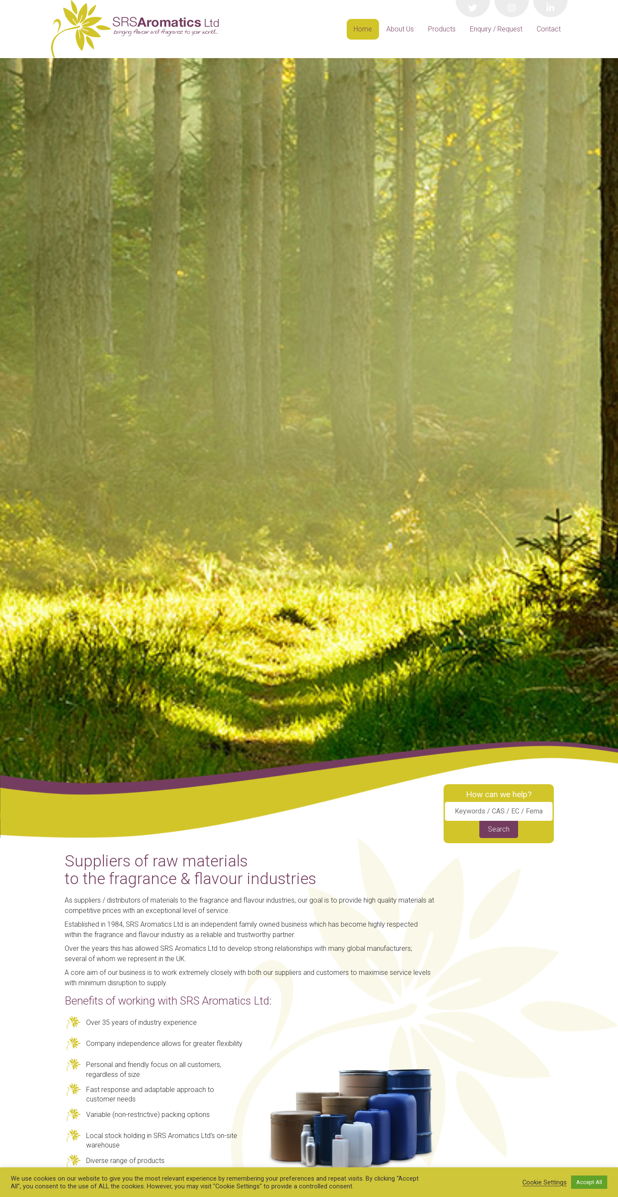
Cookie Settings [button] (544, 1182)
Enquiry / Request (496, 29)
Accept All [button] (589, 1182)
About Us (400, 29)
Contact (549, 29)
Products (442, 29)
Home (363, 29)
